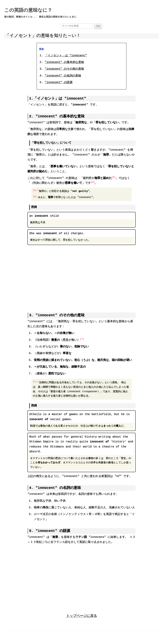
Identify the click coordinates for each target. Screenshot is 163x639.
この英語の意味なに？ (28, 10)
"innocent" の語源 (58, 83)
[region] (81, 276)
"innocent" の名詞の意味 (63, 76)
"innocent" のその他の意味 (64, 69)
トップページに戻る (81, 615)
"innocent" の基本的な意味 (64, 62)
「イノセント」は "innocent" (66, 56)
